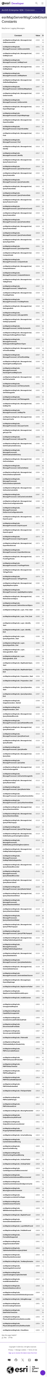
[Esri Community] (9, 1360)
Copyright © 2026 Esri (16, 1347)
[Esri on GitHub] (15, 1360)
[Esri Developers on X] (22, 1360)
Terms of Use (32, 1350)
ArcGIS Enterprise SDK (13, 10)
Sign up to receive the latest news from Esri (22, 1353)
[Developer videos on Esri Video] (29, 1360)
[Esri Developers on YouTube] (36, 1360)
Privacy (10, 1350)
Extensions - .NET (33, 10)
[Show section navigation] (42, 10)
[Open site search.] (37, 3)
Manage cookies (20, 1350)
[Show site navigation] (42, 3)
